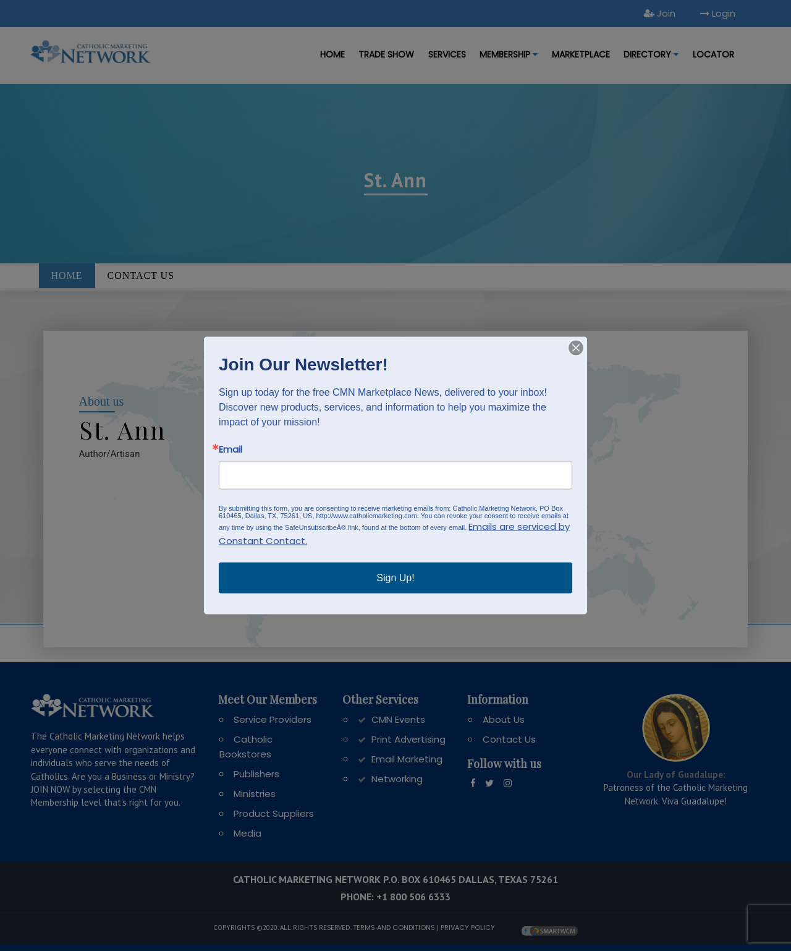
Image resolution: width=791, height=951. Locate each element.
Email (230, 449)
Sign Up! (395, 578)
